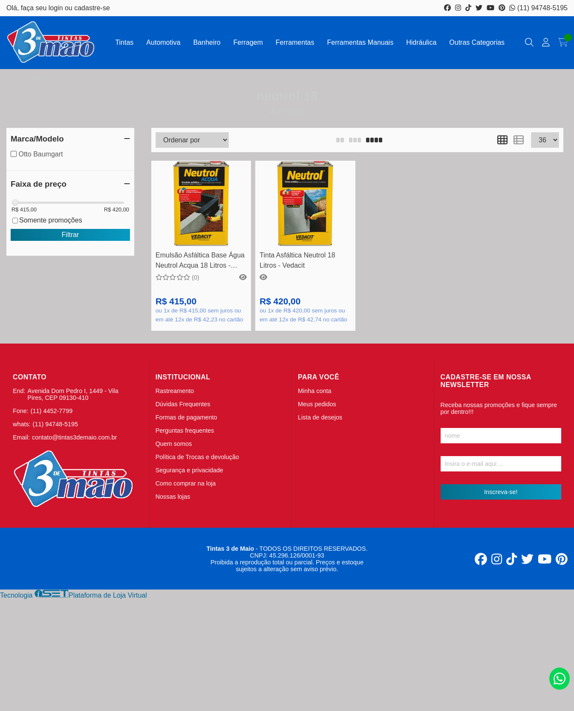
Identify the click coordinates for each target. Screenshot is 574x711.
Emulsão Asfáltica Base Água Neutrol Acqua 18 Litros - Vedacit (200, 261)
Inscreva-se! (500, 491)
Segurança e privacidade (189, 470)
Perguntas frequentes (185, 430)
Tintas (124, 42)
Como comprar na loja (186, 483)
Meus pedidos (317, 404)
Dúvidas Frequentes (183, 404)
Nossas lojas (173, 496)
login (57, 8)
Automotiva (163, 42)
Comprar (201, 233)
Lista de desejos (320, 417)
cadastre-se (92, 8)
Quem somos (174, 443)
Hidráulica (421, 42)
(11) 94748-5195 (538, 8)
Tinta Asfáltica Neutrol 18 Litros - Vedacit (297, 260)
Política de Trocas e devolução (197, 457)
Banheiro (206, 42)
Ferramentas (295, 42)
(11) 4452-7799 (51, 411)
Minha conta (314, 390)
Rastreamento (175, 390)
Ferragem (247, 42)
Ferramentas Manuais (360, 42)
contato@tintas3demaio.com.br (74, 437)
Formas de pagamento (186, 417)
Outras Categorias (477, 42)
